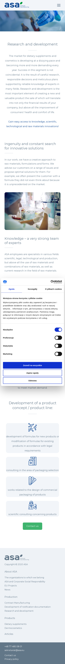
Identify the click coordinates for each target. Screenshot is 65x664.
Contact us (32, 526)
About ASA (11, 571)
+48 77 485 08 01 (13, 646)
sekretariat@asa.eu (14, 650)
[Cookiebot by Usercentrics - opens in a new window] (50, 281)
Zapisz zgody (32, 373)
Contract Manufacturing (17, 603)
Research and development (19, 611)
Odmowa (32, 380)
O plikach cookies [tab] (53, 289)
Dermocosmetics (13, 628)
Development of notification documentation (28, 607)
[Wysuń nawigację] (58, 5)
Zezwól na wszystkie (32, 365)
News (7, 589)
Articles (9, 634)
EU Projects (11, 585)
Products (10, 618)
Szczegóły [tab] (32, 289)
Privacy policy (12, 659)
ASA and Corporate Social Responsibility (25, 581)
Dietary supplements (15, 624)
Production (11, 596)
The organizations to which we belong (24, 577)
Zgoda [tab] (12, 289)
